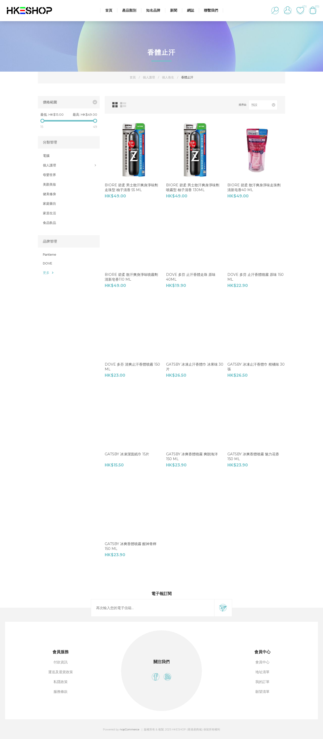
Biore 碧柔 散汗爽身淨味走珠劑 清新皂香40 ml (254, 187)
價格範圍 (50, 102)
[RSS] (167, 676)
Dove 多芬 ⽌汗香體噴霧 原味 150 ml (255, 277)
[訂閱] (152, 607)
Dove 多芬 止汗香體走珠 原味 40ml (191, 277)
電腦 (46, 156)
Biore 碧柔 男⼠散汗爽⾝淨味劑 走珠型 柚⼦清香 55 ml (131, 187)
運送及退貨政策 (60, 672)
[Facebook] (155, 676)
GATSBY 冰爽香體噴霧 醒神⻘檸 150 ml (130, 546)
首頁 (133, 77)
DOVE (47, 263)
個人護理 (49, 165)
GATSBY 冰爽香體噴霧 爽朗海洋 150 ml (192, 456)
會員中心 (262, 662)
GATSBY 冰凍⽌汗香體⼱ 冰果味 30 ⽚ (194, 366)
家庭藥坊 (49, 203)
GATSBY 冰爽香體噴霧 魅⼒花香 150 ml (253, 456)
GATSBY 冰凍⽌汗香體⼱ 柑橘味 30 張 (256, 366)
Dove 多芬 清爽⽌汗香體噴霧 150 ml (132, 366)
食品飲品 (49, 223)
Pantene (49, 254)
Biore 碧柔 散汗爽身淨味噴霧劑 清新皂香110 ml (131, 277)
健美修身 (49, 194)
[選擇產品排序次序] (263, 105)
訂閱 (223, 607)
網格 (115, 104)
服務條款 (60, 691)
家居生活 (49, 213)
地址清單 (262, 672)
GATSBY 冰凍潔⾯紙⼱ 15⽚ (127, 454)
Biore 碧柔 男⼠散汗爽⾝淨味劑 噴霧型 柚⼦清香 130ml (192, 187)
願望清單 (262, 691)
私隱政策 (60, 681)
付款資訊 (60, 662)
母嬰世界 (49, 175)
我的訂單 (262, 681)
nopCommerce (129, 729)
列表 (123, 104)
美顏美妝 (49, 184)
